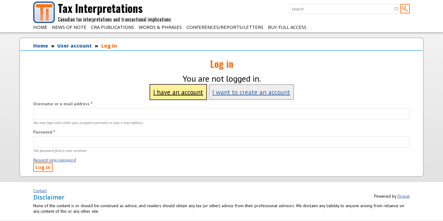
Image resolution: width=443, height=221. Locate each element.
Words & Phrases (160, 27)
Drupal (403, 196)
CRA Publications (112, 27)
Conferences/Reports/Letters (224, 27)
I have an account (178, 92)
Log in (109, 45)
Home (40, 27)
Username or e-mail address (62, 104)
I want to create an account (251, 92)
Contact (40, 190)
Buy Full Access (287, 27)
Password (44, 132)
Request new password (54, 160)
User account (74, 45)
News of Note (69, 27)
